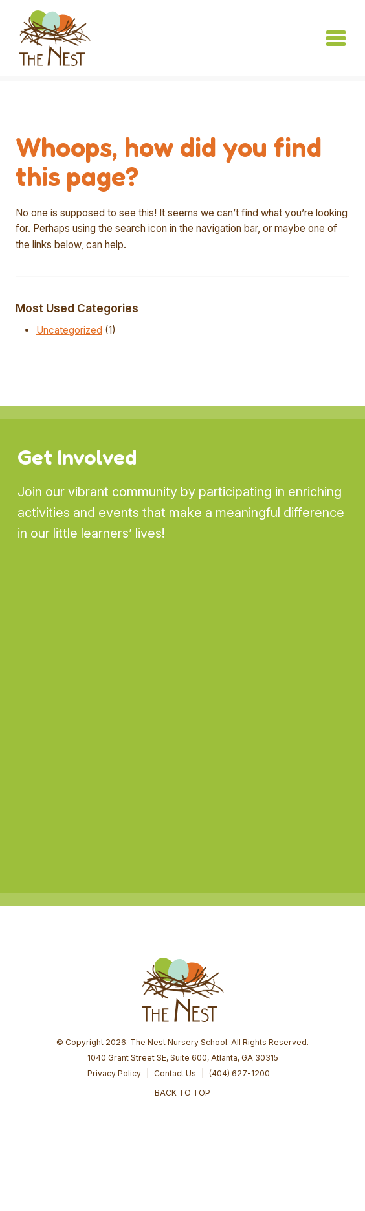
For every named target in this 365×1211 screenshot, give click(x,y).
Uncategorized (69, 330)
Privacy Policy (114, 1073)
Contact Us (175, 1073)
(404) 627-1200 (239, 1073)
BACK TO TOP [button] (182, 1093)
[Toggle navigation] (336, 38)
